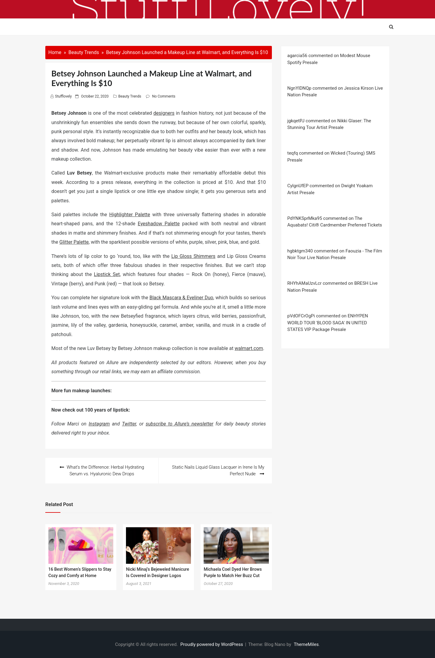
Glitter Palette (74, 242)
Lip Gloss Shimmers (193, 256)
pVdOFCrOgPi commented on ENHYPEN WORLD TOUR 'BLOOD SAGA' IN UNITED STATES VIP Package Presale (327, 322)
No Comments (163, 96)
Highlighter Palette (129, 214)
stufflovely (63, 96)
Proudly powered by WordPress (212, 644)
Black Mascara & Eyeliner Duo (181, 297)
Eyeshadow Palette (159, 223)
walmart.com (249, 348)
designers (164, 113)
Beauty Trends (129, 96)
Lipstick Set (107, 274)
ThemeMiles (306, 644)
